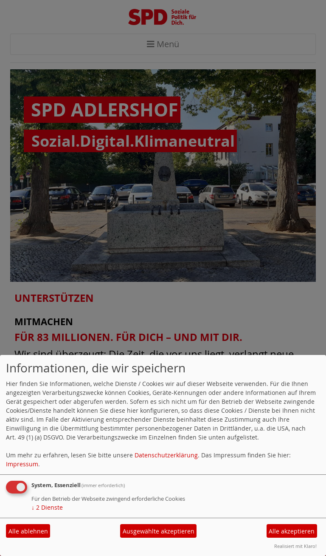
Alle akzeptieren (292, 531)
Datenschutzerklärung (166, 455)
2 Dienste (47, 507)
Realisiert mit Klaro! (295, 546)
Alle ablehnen (28, 531)
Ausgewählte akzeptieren (158, 531)
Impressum (22, 464)
